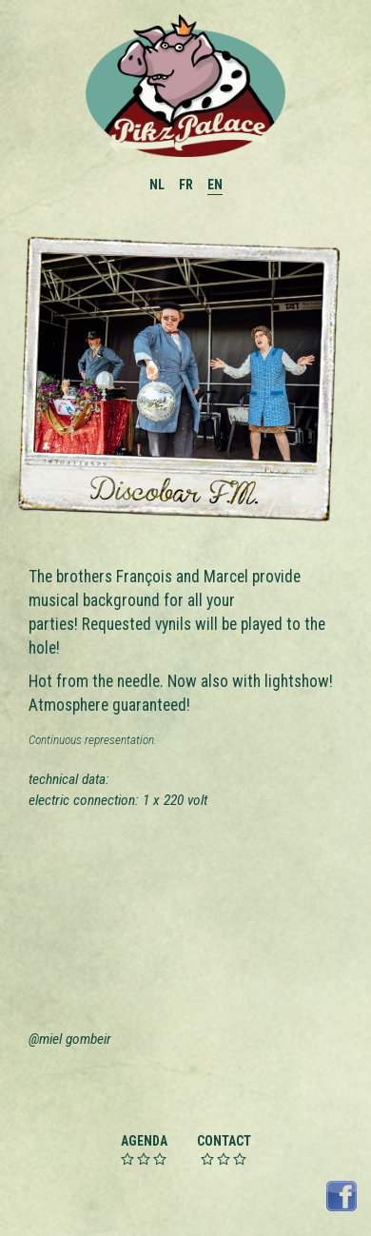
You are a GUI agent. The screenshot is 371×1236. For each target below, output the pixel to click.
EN (215, 184)
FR (186, 184)
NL (157, 184)
